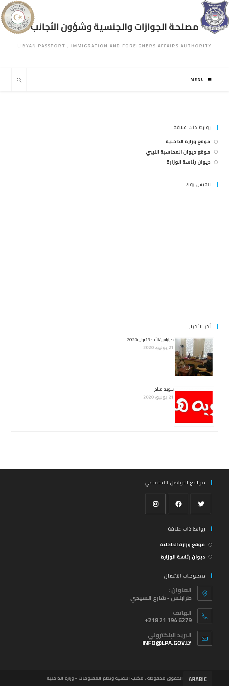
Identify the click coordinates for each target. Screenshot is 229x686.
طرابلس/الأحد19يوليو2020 (150, 339)
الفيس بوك (198, 184)
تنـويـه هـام (164, 389)
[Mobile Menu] (201, 79)
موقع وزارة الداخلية (188, 141)
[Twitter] (201, 504)
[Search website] (19, 80)
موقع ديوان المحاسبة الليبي (178, 152)
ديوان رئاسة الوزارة (188, 162)
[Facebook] (178, 504)
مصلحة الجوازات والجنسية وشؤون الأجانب (115, 26)
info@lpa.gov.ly (167, 642)
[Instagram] (155, 504)
